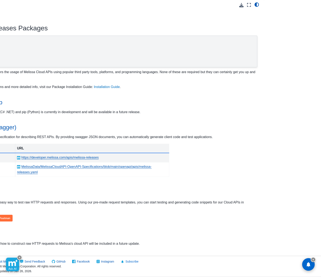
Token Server (18, 213)
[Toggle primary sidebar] (71, 5)
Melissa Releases (21, 113)
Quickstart (19, 120)
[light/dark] (257, 4)
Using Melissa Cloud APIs (26, 47)
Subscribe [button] (204, 261)
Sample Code (85, 61)
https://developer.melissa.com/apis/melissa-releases (148, 163)
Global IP (15, 93)
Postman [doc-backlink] (82, 198)
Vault (12, 220)
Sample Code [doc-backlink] (89, 239)
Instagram (182, 261)
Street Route (17, 206)
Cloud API (12, 40)
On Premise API (16, 226)
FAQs (16, 133)
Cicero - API (17, 60)
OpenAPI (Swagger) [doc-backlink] (97, 127)
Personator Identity (21, 166)
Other (16, 140)
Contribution (17, 67)
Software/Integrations (19, 233)
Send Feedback (110, 261)
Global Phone (18, 107)
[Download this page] (241, 5)
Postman (81, 54)
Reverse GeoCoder (22, 186)
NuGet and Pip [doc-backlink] (90, 102)
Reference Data (16, 240)
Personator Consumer (23, 160)
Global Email (17, 80)
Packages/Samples (25, 146)
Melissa (10, 246)
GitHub (136, 261)
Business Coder (19, 53)
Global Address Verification (27, 73)
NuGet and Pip (86, 42)
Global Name (17, 100)
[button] (32, 12)
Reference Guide (23, 126)
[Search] (32, 30)
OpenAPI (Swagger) (90, 48)
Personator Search (21, 173)
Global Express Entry (23, 86)
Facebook (158, 261)
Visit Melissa (80, 261)
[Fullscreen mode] (249, 5)
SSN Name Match (21, 200)
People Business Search (25, 153)
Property (14, 180)
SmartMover (17, 193)
